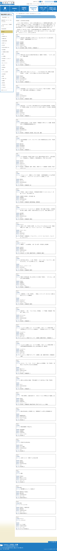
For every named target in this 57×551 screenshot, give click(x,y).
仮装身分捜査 (4, 40)
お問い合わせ (52, 3)
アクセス (38, 3)
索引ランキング (4, 90)
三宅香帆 (3, 56)
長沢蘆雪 (3, 49)
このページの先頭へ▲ (52, 542)
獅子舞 (3, 82)
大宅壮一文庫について (43, 9)
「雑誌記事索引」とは (5, 17)
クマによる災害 (5, 71)
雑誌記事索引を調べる (33, 9)
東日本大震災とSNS (5, 47)
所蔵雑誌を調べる (24, 9)
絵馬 (3, 69)
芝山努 (3, 45)
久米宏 (3, 65)
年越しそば (4, 78)
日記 (3, 34)
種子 (3, 54)
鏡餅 (3, 76)
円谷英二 (3, 85)
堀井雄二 (3, 60)
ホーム (5, 9)
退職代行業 (4, 38)
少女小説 (3, 87)
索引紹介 (27, 13)
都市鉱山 (3, 67)
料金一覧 (42, 3)
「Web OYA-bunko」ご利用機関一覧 (6, 25)
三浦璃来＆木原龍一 (5, 51)
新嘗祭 (3, 80)
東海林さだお (4, 36)
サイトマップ (47, 3)
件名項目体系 (3, 28)
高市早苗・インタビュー (6, 58)
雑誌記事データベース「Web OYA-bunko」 (6, 21)
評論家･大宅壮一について (31, 3)
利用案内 (14, 9)
